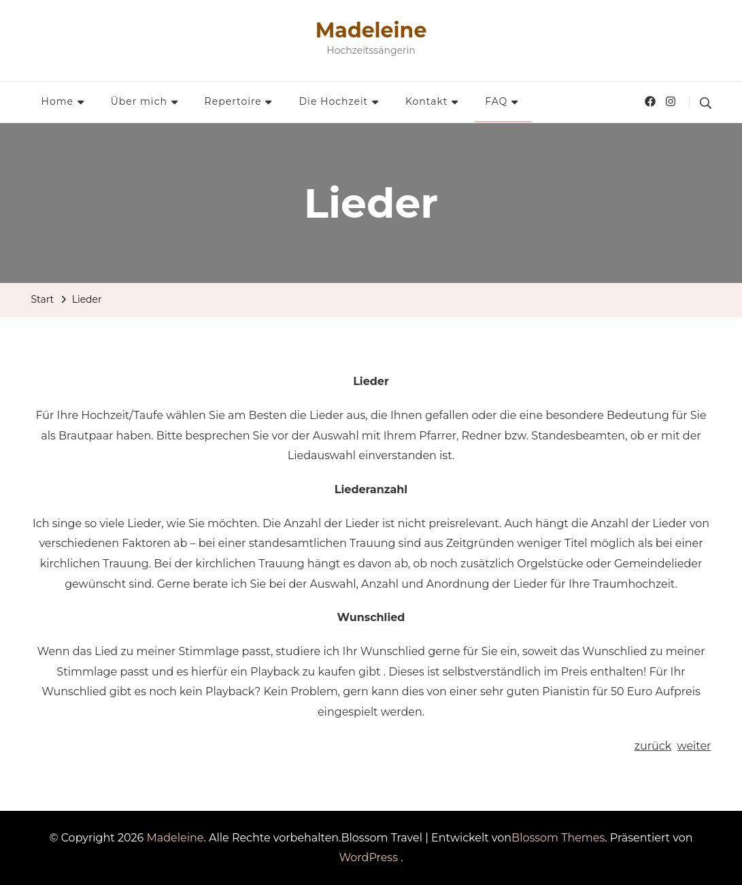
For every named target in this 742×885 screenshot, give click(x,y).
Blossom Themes (558, 837)
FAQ (496, 101)
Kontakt (426, 101)
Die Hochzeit (334, 101)
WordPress (368, 857)
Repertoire (233, 101)
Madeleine (371, 30)
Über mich (139, 101)
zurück (653, 745)
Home (57, 101)
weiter (694, 745)
